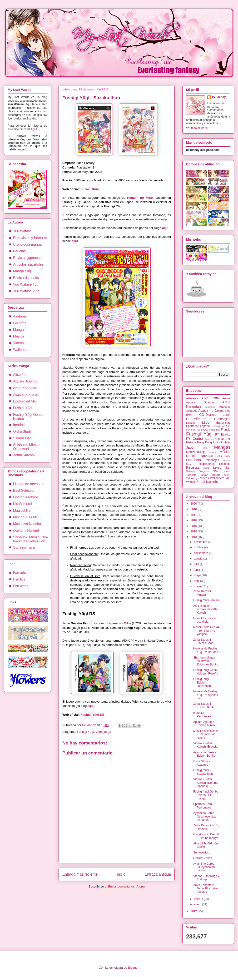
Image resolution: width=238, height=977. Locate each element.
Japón (190, 447)
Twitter (227, 475)
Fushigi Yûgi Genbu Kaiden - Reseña (205, 671)
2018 (194, 509)
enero (198, 904)
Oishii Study (222, 456)
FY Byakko (222, 434)
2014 (194, 531)
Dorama (190, 422)
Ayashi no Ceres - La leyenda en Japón (204, 867)
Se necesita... (202, 852)
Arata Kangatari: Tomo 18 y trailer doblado (205, 888)
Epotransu (192, 426)
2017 (194, 514)
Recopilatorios (206, 464)
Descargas (222, 419)
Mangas (222, 447)
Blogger (133, 967)
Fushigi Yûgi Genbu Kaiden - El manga (205, 795)
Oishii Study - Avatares (201, 763)
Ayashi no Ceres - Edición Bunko (204, 754)
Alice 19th (210, 398)
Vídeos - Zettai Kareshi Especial (205, 745)
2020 (194, 503)
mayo (198, 575)
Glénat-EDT (222, 439)
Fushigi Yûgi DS (92, 714)
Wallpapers (217, 478)
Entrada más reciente (80, 874)
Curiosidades (196, 419)
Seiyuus (190, 471)
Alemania (192, 398)
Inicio (121, 874)
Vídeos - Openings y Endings (206, 877)
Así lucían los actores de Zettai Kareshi (205, 609)
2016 (194, 520)
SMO (216, 471)
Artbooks (224, 406)
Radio (189, 464)
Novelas (207, 456)
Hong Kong (204, 442)
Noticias (192, 456)
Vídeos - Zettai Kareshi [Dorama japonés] (205, 783)
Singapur (204, 471)
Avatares (191, 410)
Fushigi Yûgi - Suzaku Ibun (203, 772)
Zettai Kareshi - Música (203, 593)
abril (197, 581)
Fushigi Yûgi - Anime (206, 600)
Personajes (212, 460)
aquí (165, 228)
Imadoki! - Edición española (204, 620)
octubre (199, 547)
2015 (194, 526)
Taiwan (204, 474)
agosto (198, 558)
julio (197, 564)
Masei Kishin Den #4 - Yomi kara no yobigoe (206, 630)
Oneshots (193, 460)
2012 (194, 911)
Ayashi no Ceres (210, 410)
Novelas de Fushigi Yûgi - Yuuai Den (205, 650)
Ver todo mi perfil (197, 128)
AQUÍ (34, 129)
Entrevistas (223, 422)
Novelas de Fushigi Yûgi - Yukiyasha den (205, 695)
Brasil (189, 414)
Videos (204, 478)
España (205, 426)
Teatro (216, 474)
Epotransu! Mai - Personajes (203, 805)
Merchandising (195, 452)
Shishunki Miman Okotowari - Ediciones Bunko (205, 661)
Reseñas (224, 464)
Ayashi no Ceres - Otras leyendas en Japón (204, 816)
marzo (198, 586)
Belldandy (89, 725)
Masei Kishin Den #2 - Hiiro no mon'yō (206, 836)
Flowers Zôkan (202, 858)
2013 (194, 537)
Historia (191, 442)
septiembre (201, 553)
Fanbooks (202, 429)
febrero (199, 899)
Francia (225, 429)
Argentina (210, 407)
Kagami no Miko (140, 197)
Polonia (226, 460)
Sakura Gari (221, 467)
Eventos (215, 426)
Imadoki (218, 442)
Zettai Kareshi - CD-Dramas (205, 827)
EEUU (206, 422)
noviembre (201, 542)
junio (197, 569)
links (205, 447)
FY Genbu (194, 439)
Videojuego (103, 732)
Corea (226, 415)
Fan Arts (225, 426)
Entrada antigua (158, 874)
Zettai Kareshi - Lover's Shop (203, 641)
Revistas (192, 467)
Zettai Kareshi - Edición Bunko (204, 705)
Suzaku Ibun (89, 189)
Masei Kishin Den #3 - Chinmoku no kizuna (206, 734)
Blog (227, 410)
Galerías (209, 439)
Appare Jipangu (200, 402)
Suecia (226, 471)
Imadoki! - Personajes (202, 714)
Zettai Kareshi (207, 482)
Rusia (206, 467)
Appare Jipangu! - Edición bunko (204, 723)
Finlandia (214, 429)
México (212, 452)
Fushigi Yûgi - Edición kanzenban (202, 682)
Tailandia (191, 474)
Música (224, 452)
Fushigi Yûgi (85, 732)
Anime (226, 398)
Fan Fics (190, 429)
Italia (227, 442)
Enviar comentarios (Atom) (126, 886)
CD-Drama (207, 415)
